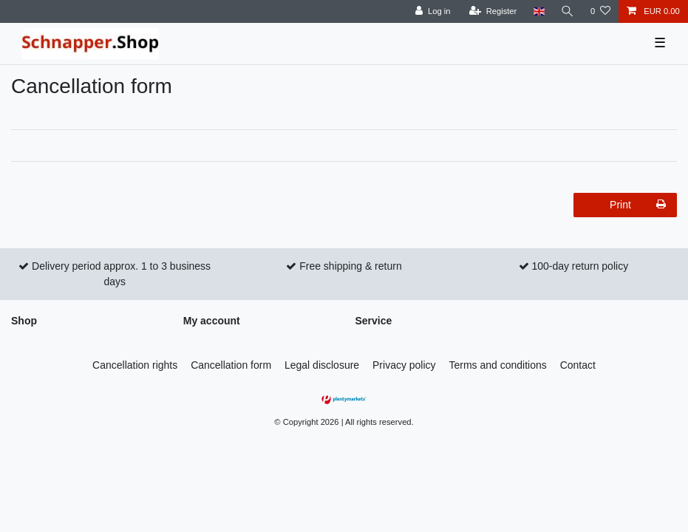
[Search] (567, 11)
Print (638, 205)
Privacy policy (404, 365)
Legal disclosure (322, 365)
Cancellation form (231, 365)
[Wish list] (600, 11)
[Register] (493, 11)
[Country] (538, 11)
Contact (578, 365)
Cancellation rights (134, 365)
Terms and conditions (498, 365)
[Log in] (432, 11)
